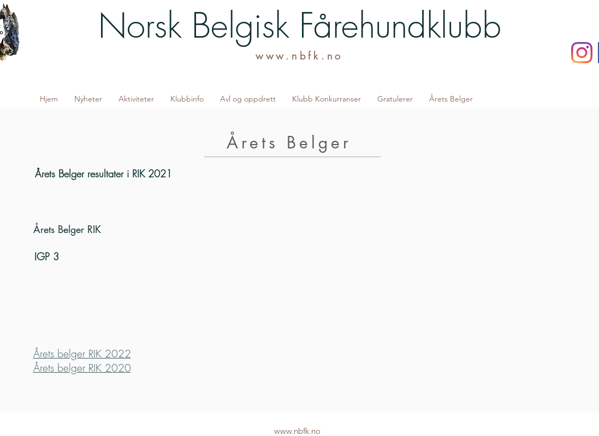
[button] (136, 98)
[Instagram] (581, 52)
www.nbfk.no (299, 56)
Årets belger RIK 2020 (82, 368)
